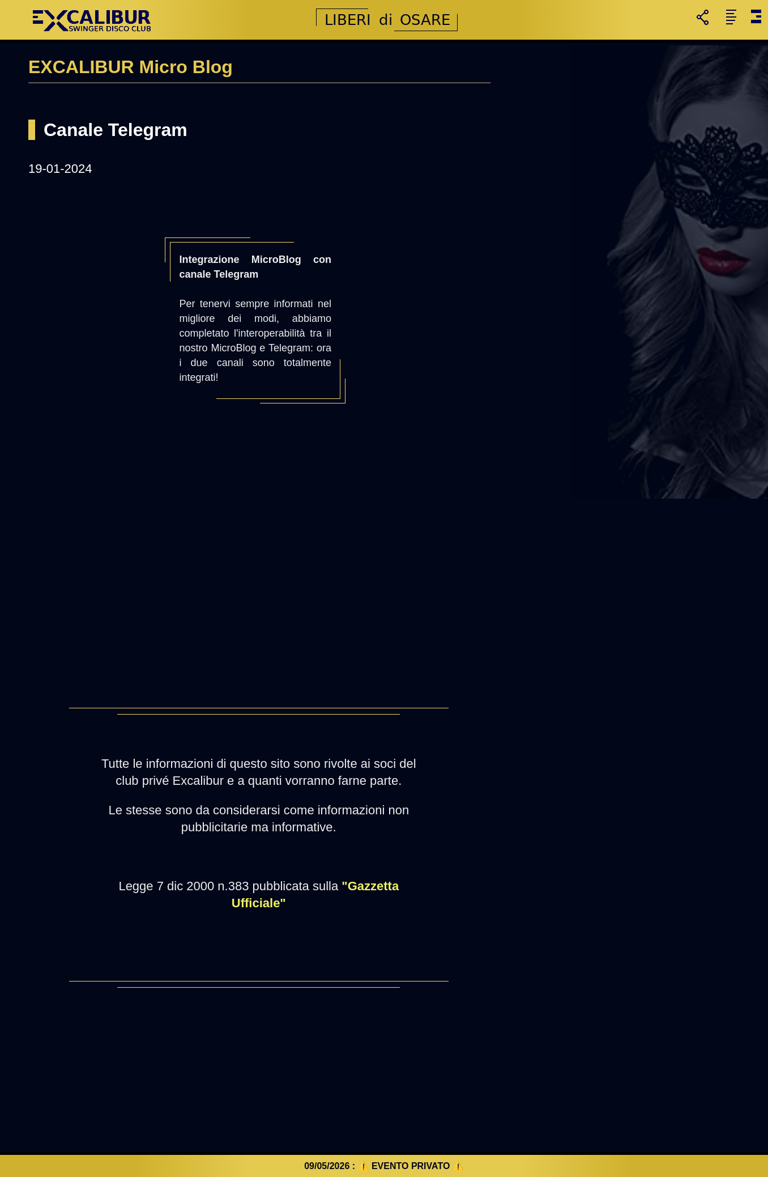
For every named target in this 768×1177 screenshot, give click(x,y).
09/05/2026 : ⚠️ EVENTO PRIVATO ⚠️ (384, 1166)
